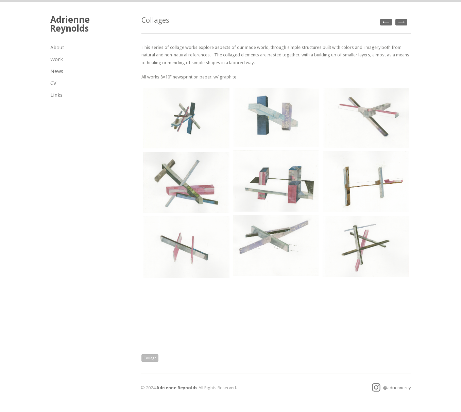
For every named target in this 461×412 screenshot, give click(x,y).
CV (53, 83)
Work (56, 59)
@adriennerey (391, 387)
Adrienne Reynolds (70, 24)
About (57, 47)
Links (56, 95)
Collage (149, 358)
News (56, 71)
